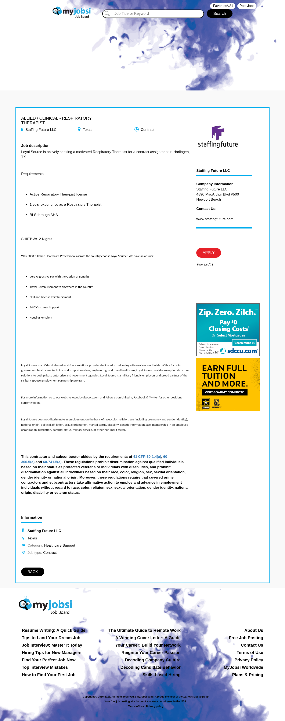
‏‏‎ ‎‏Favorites (222, 6)
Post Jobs (246, 6)
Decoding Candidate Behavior (150, 667)
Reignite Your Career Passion (151, 652)
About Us (253, 630)
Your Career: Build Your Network (148, 645)
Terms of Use (250, 652)
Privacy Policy (248, 660)
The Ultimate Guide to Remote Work (144, 630)
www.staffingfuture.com (214, 219)
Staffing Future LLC (213, 171)
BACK (33, 572)
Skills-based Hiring (161, 674)
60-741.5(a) (52, 462)
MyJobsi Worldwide (243, 667)
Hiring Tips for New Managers (52, 652)
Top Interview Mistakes (45, 667)
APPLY (209, 252)
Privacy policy (154, 706)
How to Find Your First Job (49, 674)
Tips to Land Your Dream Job (51, 637)
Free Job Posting (246, 637)
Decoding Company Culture (153, 660)
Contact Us (252, 645)
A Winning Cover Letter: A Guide (148, 637)
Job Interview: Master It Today (52, 645)
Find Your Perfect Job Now (49, 660)
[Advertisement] (142, 50)
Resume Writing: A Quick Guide (53, 630)
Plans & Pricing (247, 674)
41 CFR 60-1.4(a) (147, 457)
